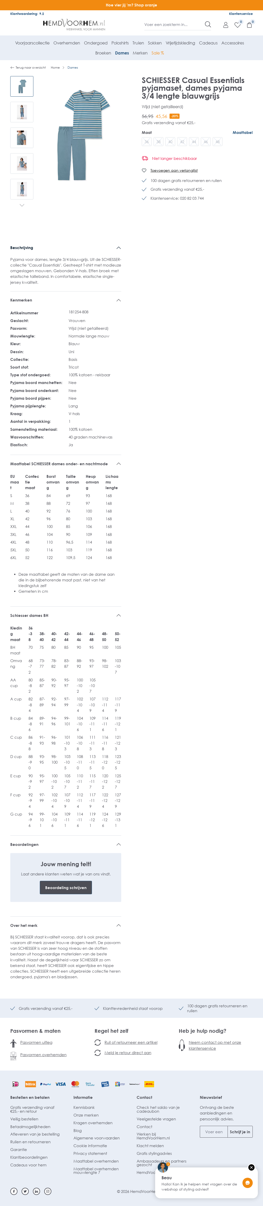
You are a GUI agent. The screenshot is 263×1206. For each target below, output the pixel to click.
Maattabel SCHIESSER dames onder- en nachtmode (59, 463)
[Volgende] (22, 206)
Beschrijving (21, 247)
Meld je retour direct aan (128, 1052)
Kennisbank (84, 1107)
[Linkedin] (36, 1191)
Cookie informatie (90, 1145)
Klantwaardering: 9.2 (27, 14)
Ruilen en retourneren (30, 1141)
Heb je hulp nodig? (202, 1031)
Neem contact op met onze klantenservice (215, 1045)
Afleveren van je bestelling (35, 1134)
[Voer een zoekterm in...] (174, 24)
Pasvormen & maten (35, 1031)
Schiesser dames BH (29, 615)
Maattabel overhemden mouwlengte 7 (96, 1170)
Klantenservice (241, 14)
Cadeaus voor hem (28, 1165)
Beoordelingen (24, 844)
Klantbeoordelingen (29, 1157)
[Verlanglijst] (235, 25)
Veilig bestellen (24, 1119)
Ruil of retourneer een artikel (131, 1042)
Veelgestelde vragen (156, 1119)
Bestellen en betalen (30, 1097)
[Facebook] (13, 1191)
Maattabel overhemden (96, 1161)
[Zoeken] (208, 24)
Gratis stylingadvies (154, 1153)
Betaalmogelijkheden (30, 1126)
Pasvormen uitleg (36, 1042)
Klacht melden (150, 1145)
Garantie (18, 1149)
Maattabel (243, 132)
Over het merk (23, 925)
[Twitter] (25, 1191)
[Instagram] (47, 1191)
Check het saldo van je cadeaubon (158, 1109)
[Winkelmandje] (247, 25)
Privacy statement (90, 1153)
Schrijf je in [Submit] (240, 1131)
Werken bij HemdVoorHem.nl (153, 1136)
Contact (144, 1097)
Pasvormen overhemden (43, 1054)
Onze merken (86, 1115)
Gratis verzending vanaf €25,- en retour (32, 1109)
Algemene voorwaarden (96, 1138)
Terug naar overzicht (28, 68)
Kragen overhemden (92, 1122)
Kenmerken (21, 300)
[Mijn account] (223, 25)
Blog (77, 1130)
